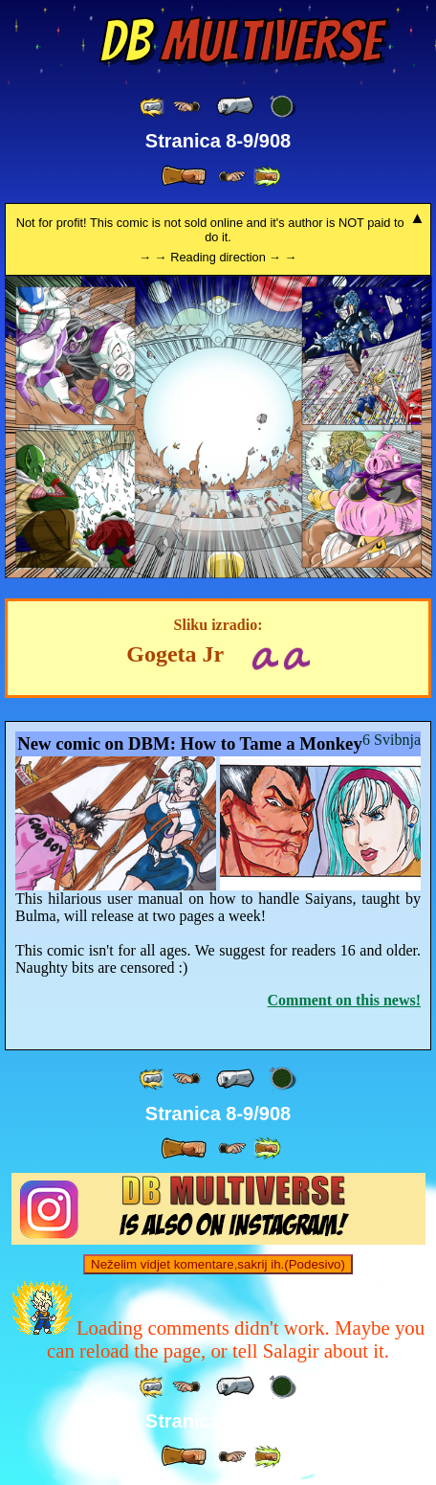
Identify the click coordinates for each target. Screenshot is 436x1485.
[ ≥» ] (232, 177)
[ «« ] (153, 107)
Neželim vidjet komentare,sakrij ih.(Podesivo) (218, 1264)
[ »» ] (266, 177)
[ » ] (183, 176)
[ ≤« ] (186, 107)
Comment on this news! (344, 1000)
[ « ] (235, 106)
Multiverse (240, 41)
